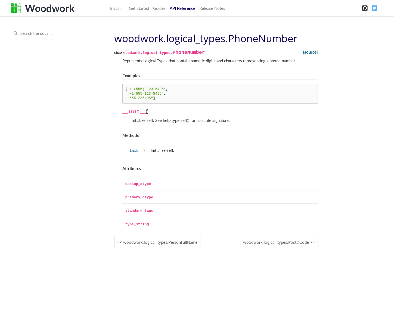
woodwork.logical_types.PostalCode (276, 242)
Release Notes (212, 8)
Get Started (139, 8)
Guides (159, 8)
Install (115, 8)
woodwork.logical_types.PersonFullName (160, 242)
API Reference (182, 8)
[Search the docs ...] (54, 33)
